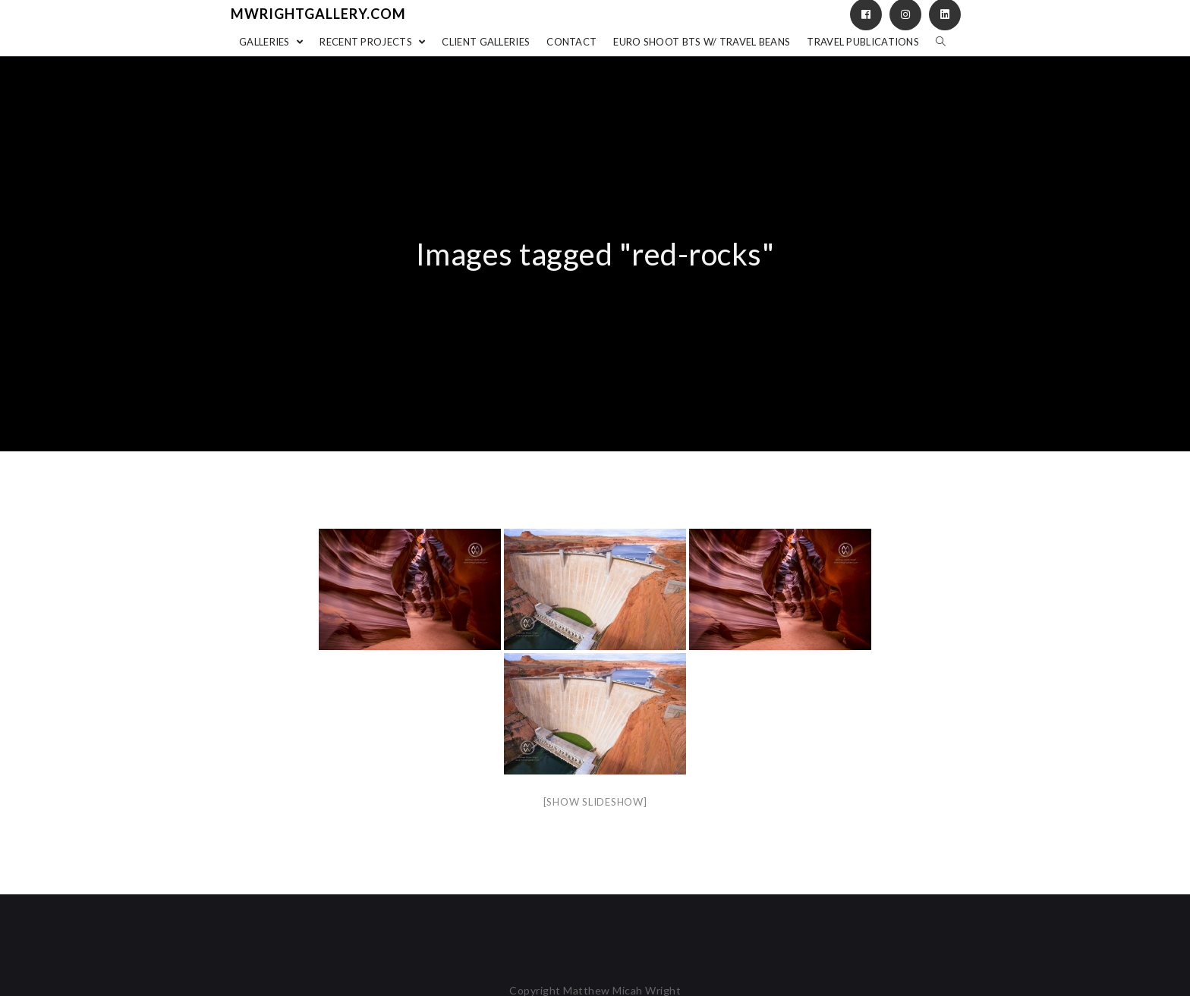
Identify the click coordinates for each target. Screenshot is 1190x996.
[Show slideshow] (595, 802)
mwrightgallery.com (318, 13)
